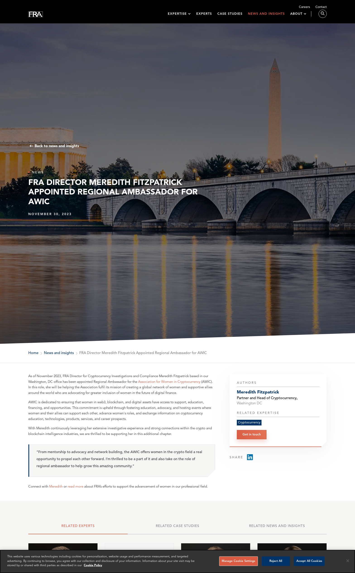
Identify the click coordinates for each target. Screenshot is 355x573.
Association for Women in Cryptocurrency (169, 382)
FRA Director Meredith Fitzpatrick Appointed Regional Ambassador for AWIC (143, 353)
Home (33, 353)
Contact (321, 7)
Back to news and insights (57, 146)
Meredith (56, 486)
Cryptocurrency (249, 422)
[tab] (78, 528)
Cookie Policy (93, 565)
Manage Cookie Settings (238, 561)
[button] (179, 16)
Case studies (229, 16)
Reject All (275, 561)
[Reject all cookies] (348, 561)
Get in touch (251, 434)
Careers (304, 7)
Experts (204, 16)
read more (75, 486)
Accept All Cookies (309, 561)
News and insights (266, 16)
